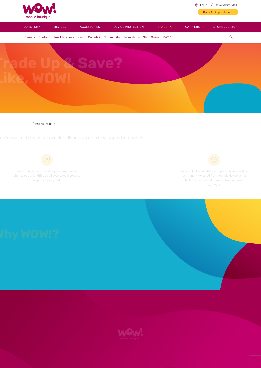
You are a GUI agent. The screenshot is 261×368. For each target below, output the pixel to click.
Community (112, 37)
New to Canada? (88, 37)
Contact (44, 37)
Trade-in (164, 27)
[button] (201, 5)
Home (27, 123)
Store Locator (225, 27)
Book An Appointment (218, 12)
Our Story (32, 27)
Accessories (90, 27)
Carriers (192, 27)
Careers (29, 37)
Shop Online (151, 37)
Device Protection (129, 27)
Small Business (63, 37)
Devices (60, 27)
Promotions (131, 37)
